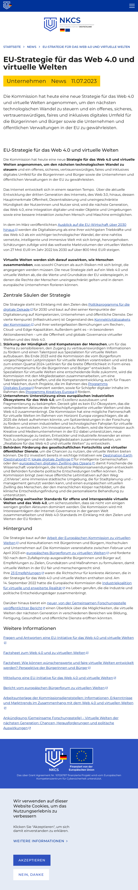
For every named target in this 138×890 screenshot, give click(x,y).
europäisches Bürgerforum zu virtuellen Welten (66, 553)
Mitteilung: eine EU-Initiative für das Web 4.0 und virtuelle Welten (58, 678)
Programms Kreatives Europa (50, 392)
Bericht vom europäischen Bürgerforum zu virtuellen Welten (54, 688)
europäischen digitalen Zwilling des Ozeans (55, 463)
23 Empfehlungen (26, 573)
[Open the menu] (132, 6)
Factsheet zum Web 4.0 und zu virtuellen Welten (44, 653)
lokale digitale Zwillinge (51, 459)
